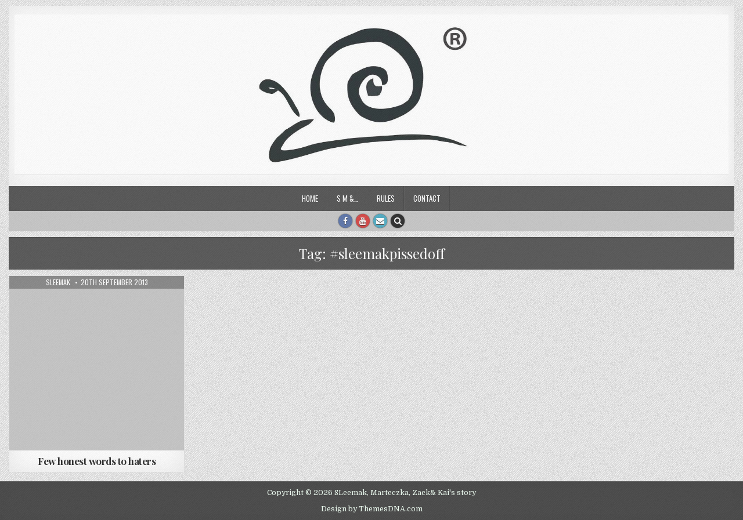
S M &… (347, 198)
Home (310, 198)
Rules (386, 198)
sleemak (58, 282)
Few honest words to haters (97, 460)
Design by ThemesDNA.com (372, 509)
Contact (427, 198)
